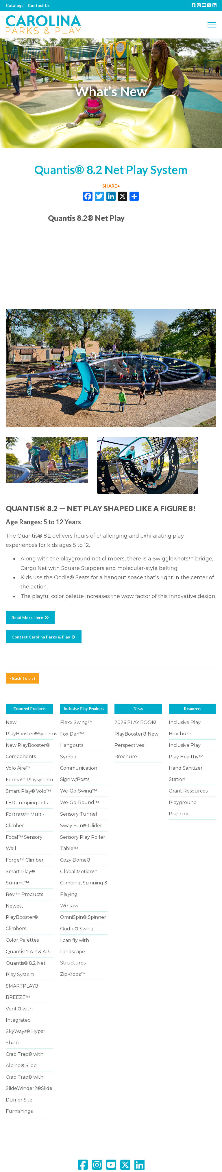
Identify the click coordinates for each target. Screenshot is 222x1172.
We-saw (69, 905)
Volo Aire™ (18, 768)
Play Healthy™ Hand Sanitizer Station (186, 768)
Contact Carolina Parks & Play (44, 636)
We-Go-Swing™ (78, 791)
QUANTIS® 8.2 (32, 508)
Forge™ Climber (25, 860)
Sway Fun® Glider (81, 825)
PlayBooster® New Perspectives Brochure (136, 745)
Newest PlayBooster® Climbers (22, 917)
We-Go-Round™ (79, 802)
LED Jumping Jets (27, 803)
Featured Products (29, 709)
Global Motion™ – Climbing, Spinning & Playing (84, 883)
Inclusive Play (185, 745)
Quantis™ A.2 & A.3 (28, 951)
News (138, 709)
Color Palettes (22, 940)
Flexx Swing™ (76, 722)
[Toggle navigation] (212, 24)
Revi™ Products (24, 894)
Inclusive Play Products (84, 709)
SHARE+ (111, 185)
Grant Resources (188, 791)
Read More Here (30, 617)
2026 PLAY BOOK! (135, 722)
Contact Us (39, 5)
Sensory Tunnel (78, 814)
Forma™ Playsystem (29, 779)
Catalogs (14, 5)
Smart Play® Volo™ (28, 791)
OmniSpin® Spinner (83, 917)
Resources (192, 709)
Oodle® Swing (77, 929)
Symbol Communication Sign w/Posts (78, 768)
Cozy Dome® (75, 860)
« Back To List (22, 678)
